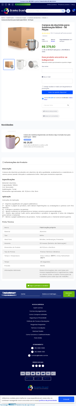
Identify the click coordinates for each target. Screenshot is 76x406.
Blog (73, 4)
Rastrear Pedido (38, 331)
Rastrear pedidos (64, 4)
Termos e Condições (38, 328)
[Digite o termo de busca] (43, 11)
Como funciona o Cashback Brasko (38, 335)
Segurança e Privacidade (38, 318)
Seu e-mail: (46, 77)
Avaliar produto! (66, 33)
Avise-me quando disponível (57, 92)
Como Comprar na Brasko (38, 314)
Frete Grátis (38, 338)
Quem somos (38, 308)
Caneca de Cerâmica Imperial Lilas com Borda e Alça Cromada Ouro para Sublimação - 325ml (47, 136)
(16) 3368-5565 (38, 348)
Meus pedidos (52, 4)
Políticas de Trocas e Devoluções (38, 321)
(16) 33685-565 (38, 352)
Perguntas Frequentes (38, 324)
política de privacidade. (48, 400)
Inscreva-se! (69, 294)
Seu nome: (45, 66)
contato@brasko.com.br (38, 355)
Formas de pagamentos (38, 311)
